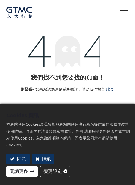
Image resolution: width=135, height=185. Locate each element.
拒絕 (45, 159)
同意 (21, 159)
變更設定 (52, 171)
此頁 (110, 86)
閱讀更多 (19, 171)
